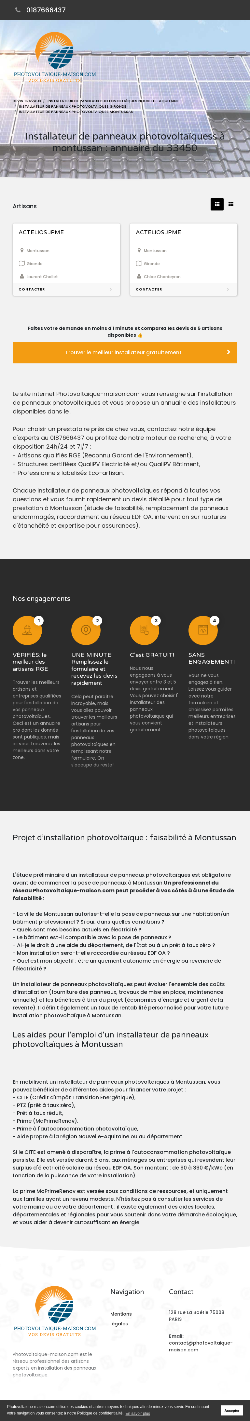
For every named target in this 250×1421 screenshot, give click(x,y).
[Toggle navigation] (231, 57)
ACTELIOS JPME (41, 232)
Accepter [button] (232, 1411)
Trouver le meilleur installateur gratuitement (148, 352)
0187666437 (46, 10)
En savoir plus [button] (138, 1413)
